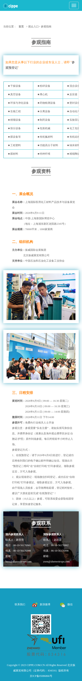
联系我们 (20, 604)
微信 (66, 604)
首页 (21, 26)
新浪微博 (41, 604)
